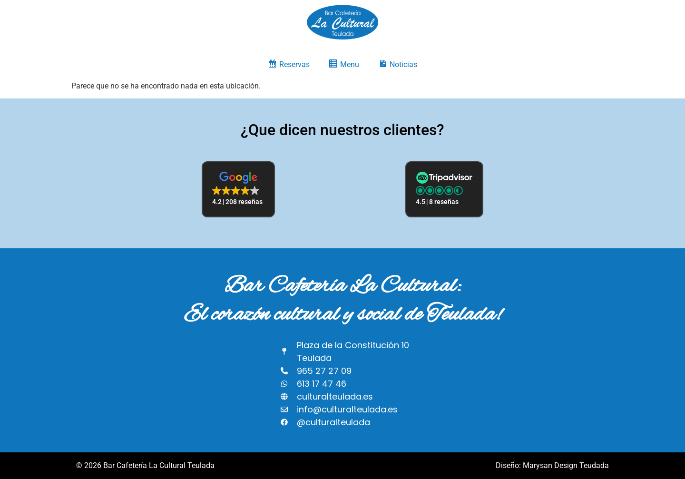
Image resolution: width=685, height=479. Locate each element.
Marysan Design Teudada (566, 465)
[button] (238, 189)
